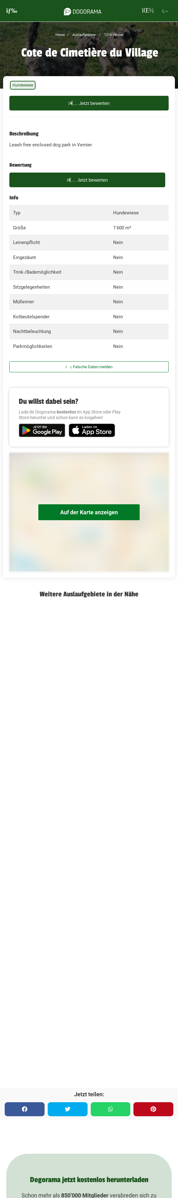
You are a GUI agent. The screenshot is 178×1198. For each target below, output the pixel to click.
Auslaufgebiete (83, 35)
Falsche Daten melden (89, 366)
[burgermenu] (11, 10)
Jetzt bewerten (89, 103)
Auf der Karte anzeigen (89, 512)
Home (60, 35)
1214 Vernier (113, 35)
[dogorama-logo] (82, 10)
